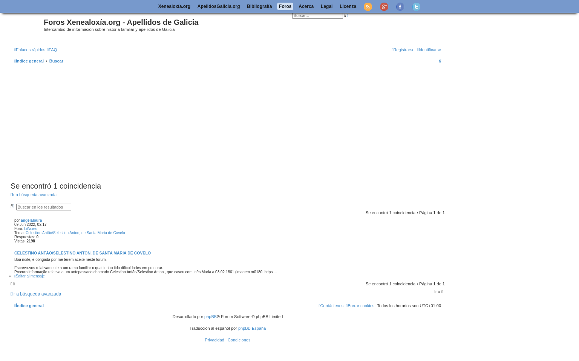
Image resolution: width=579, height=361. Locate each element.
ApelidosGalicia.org (219, 6)
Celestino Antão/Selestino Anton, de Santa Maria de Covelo (75, 233)
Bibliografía (259, 6)
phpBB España (252, 328)
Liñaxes (30, 229)
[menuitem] (52, 49)
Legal (326, 6)
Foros (285, 6)
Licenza (348, 6)
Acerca (306, 6)
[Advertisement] (237, 123)
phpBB (210, 316)
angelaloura (31, 220)
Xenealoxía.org (174, 6)
